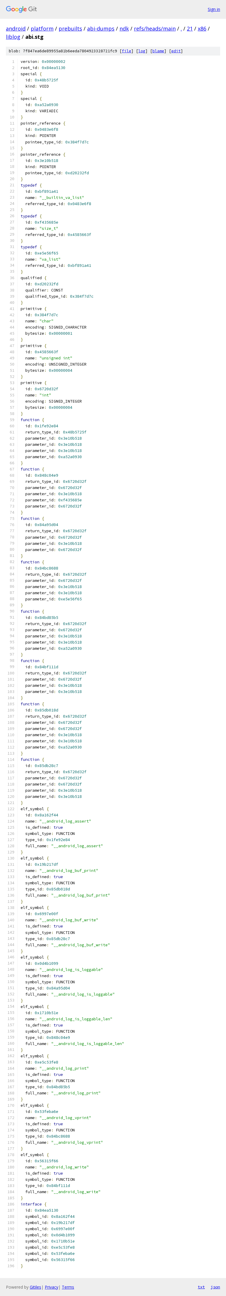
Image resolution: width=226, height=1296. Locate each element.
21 (190, 28)
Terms (68, 1287)
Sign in (214, 9)
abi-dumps (100, 28)
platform (42, 28)
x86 (202, 28)
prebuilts (70, 28)
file (126, 50)
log (141, 50)
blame (158, 50)
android (16, 28)
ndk (124, 28)
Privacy (51, 1287)
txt (201, 1287)
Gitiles (35, 1287)
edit (176, 50)
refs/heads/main (155, 28)
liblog (13, 36)
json (215, 1287)
